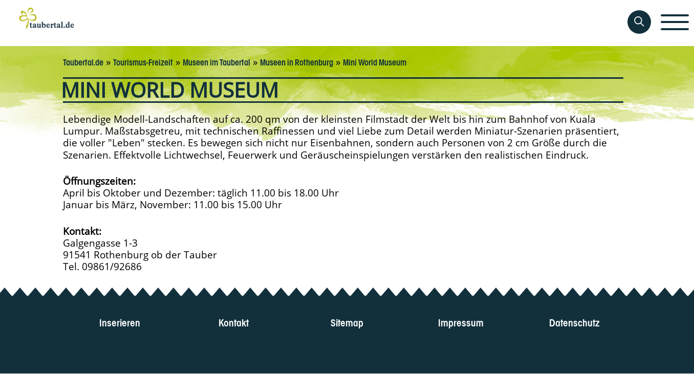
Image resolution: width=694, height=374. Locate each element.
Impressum (461, 321)
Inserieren (119, 321)
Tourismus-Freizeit (143, 61)
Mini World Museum (374, 61)
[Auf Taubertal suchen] (639, 22)
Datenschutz (574, 321)
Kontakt (234, 321)
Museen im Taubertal (216, 61)
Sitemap (347, 321)
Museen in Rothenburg (296, 61)
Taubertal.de (83, 61)
